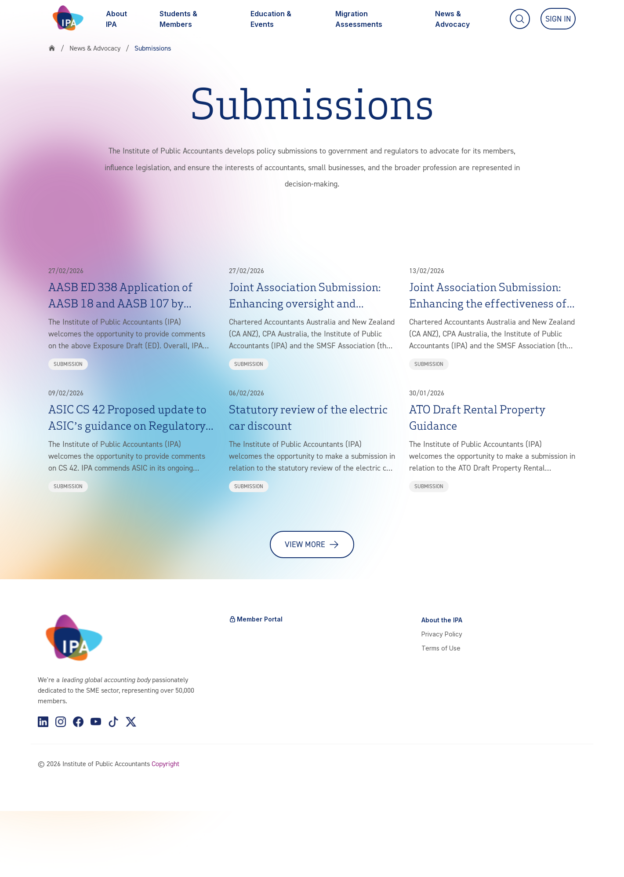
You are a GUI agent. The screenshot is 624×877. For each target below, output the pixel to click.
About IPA (116, 19)
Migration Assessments (358, 19)
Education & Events (270, 19)
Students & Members (178, 19)
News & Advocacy (452, 19)
